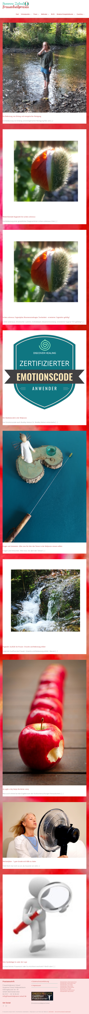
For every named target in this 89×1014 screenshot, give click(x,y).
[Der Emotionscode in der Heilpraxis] (44, 372)
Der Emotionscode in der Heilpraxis (15, 418)
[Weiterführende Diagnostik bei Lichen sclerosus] (44, 171)
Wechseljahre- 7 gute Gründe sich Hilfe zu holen (19, 861)
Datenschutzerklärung (40, 981)
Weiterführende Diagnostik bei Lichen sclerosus (19, 217)
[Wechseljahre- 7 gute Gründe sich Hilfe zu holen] (44, 830)
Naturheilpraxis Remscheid (67, 990)
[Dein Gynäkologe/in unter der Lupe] (44, 916)
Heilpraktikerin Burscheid (66, 991)
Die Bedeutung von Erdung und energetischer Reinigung (22, 116)
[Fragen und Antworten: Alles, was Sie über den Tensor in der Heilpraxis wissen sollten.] (44, 487)
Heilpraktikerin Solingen (66, 984)
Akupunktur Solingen (65, 988)
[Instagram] (6, 1006)
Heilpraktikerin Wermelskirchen (68, 982)
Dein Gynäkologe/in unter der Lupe (15, 962)
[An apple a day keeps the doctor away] (44, 722)
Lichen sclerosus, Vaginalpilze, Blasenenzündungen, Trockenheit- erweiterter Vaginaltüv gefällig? (36, 317)
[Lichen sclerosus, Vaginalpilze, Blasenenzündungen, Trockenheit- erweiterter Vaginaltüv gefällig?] (44, 272)
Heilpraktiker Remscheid (66, 986)
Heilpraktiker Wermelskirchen (68, 983)
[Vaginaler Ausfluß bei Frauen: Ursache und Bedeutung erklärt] (44, 601)
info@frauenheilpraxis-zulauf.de (14, 996)
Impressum (36, 985)
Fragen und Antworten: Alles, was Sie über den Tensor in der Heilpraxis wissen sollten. (32, 546)
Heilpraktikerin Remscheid (67, 987)
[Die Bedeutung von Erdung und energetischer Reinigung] (44, 68)
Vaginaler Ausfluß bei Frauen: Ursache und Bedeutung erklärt (24, 647)
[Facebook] (3, 1006)
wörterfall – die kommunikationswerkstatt (60, 1011)
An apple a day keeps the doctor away (16, 789)
